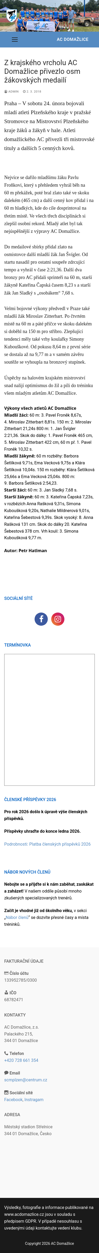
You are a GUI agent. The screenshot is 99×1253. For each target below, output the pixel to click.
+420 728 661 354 (21, 1060)
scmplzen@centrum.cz (25, 1079)
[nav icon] (14, 39)
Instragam (34, 1099)
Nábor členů (17, 917)
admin (11, 91)
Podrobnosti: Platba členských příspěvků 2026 (47, 844)
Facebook (13, 1099)
